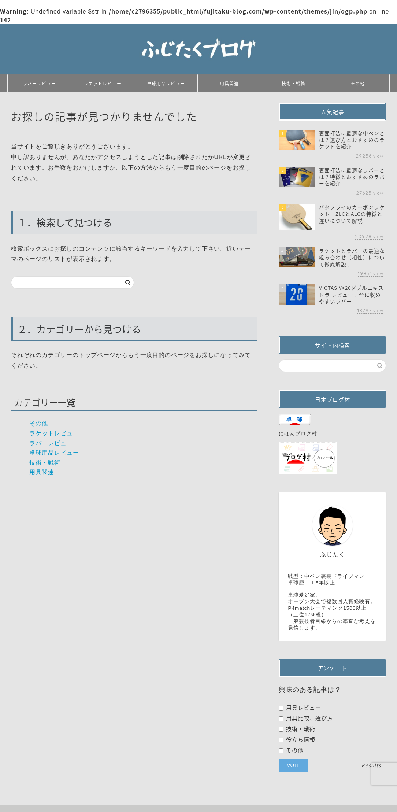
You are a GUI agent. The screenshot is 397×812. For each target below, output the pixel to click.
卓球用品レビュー (166, 83)
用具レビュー (300, 707)
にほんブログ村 (298, 433)
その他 (357, 83)
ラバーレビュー (39, 83)
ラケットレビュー (103, 83)
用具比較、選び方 (306, 718)
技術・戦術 (293, 83)
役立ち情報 (297, 739)
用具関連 (229, 83)
